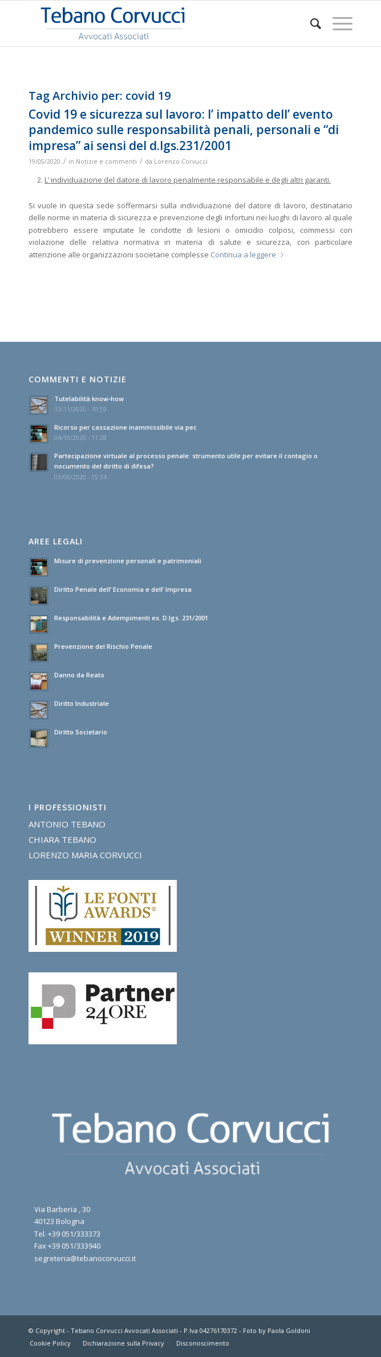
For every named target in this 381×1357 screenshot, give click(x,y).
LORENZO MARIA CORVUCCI (85, 855)
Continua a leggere (249, 254)
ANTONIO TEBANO (67, 824)
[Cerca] (310, 23)
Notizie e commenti (106, 161)
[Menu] (336, 23)
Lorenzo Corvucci (181, 161)
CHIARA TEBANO (62, 839)
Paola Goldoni (288, 1330)
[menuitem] (310, 23)
